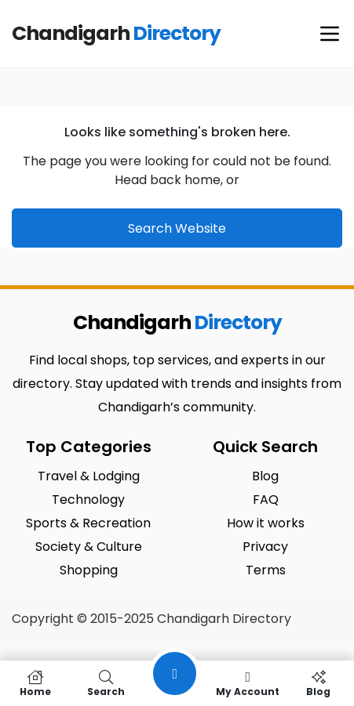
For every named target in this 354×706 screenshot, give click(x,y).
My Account (248, 683)
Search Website (177, 228)
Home (35, 683)
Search (106, 683)
